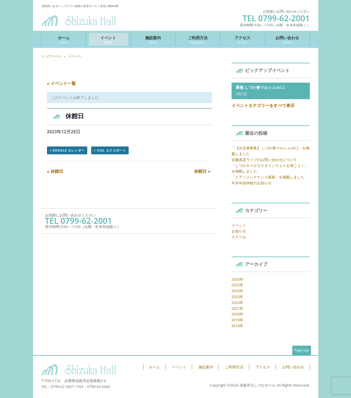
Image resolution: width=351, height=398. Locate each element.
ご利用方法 (197, 39)
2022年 (238, 302)
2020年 (238, 313)
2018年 (238, 325)
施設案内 (153, 39)
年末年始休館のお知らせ (252, 182)
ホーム (63, 39)
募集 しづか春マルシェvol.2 (260, 87)
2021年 (238, 308)
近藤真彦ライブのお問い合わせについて (264, 159)
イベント (108, 39)
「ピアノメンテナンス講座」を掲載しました (268, 177)
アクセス (242, 39)
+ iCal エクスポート (110, 150)
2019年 (238, 319)
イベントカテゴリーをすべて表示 (263, 105)
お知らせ (239, 231)
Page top (301, 350)
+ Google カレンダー (67, 150)
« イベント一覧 (61, 83)
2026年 (238, 279)
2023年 (238, 296)
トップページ (51, 56)
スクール (239, 236)
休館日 (55, 171)
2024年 (238, 290)
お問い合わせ (287, 39)
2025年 (238, 284)
